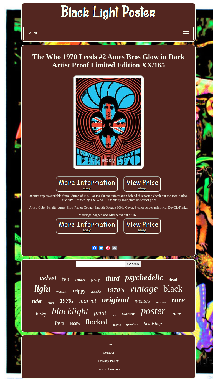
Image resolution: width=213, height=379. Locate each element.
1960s (80, 280)
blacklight (70, 311)
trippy (79, 291)
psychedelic (144, 277)
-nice (176, 313)
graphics (132, 324)
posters (143, 301)
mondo (161, 302)
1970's (116, 290)
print (100, 312)
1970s (66, 300)
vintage (144, 288)
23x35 (96, 291)
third (113, 278)
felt (65, 279)
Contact (108, 353)
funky (41, 314)
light (42, 289)
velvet (48, 278)
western (61, 291)
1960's (74, 324)
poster (153, 310)
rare (178, 299)
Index (108, 344)
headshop (153, 323)
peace (51, 302)
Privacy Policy (108, 361)
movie (117, 324)
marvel (87, 300)
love (59, 323)
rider (37, 301)
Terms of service (108, 369)
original (115, 299)
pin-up (95, 280)
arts (114, 315)
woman (128, 314)
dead (173, 279)
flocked (96, 322)
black (172, 289)
